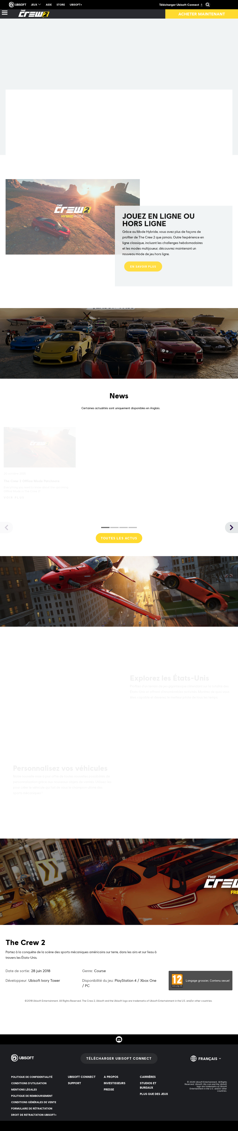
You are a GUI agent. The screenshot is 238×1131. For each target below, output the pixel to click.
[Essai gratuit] (114, 14)
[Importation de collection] (167, 14)
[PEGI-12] (200, 980)
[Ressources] (77, 14)
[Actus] (47, 14)
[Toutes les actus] (119, 538)
